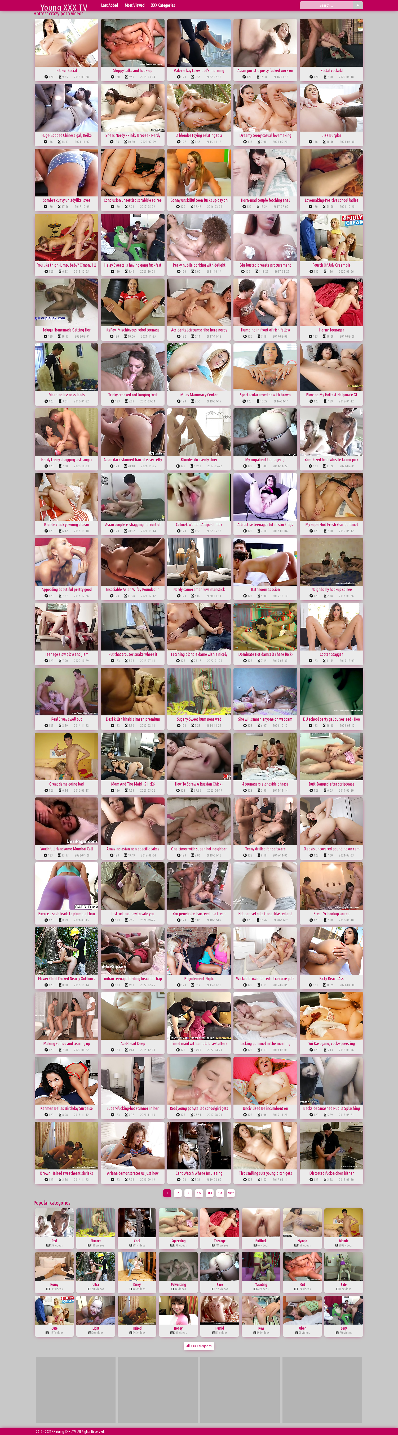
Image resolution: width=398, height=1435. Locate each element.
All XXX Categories (199, 1346)
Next (231, 1193)
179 (199, 1193)
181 (220, 1193)
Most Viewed (134, 5)
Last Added (109, 5)
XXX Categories (163, 5)
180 (210, 1193)
